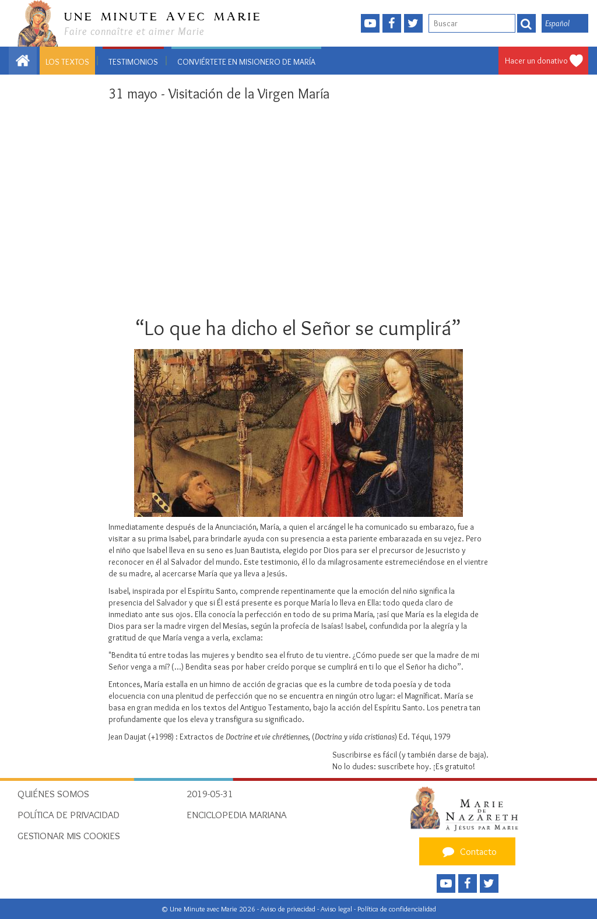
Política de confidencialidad (396, 908)
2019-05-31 (210, 794)
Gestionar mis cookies (68, 835)
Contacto (468, 851)
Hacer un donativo (536, 60)
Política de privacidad (68, 815)
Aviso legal (337, 908)
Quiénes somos (53, 794)
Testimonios (133, 62)
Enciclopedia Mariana (236, 815)
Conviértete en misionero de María (246, 62)
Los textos (67, 62)
